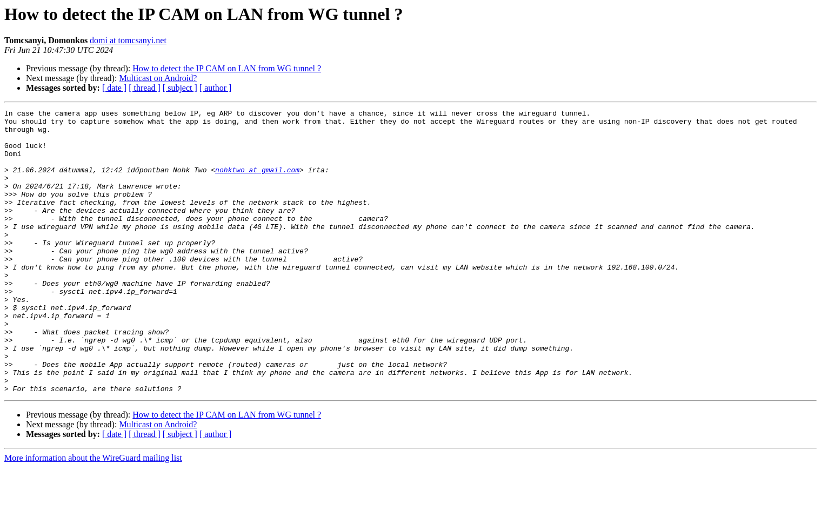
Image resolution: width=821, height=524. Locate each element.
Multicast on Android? (158, 78)
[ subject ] (180, 87)
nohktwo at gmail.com (257, 182)
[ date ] (114, 87)
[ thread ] (145, 87)
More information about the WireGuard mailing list (93, 514)
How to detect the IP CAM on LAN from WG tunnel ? (226, 68)
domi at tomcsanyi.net (128, 40)
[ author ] (215, 87)
